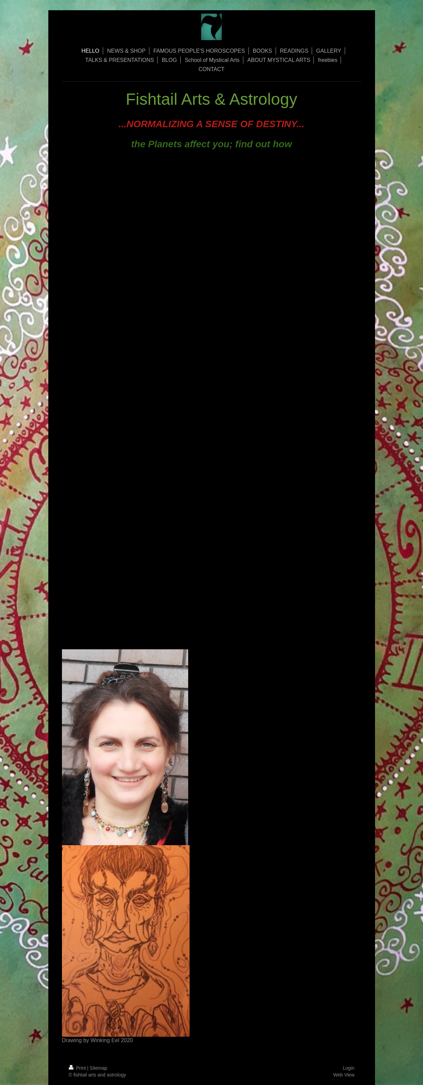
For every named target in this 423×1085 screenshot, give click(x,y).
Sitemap (98, 1068)
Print (78, 1068)
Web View (344, 1075)
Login (348, 1068)
